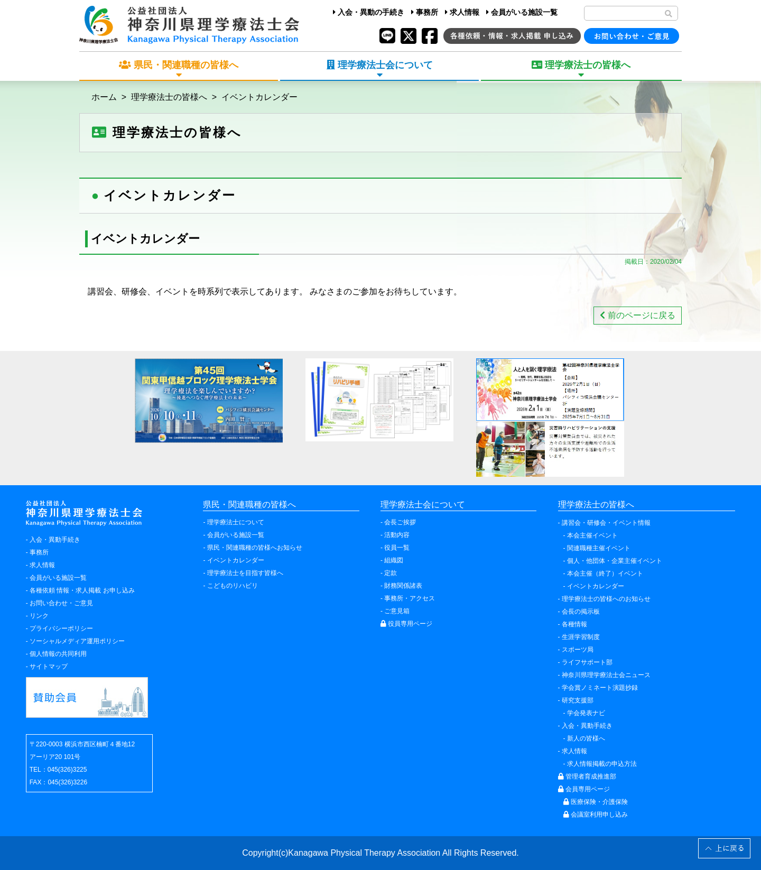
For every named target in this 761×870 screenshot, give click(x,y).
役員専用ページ (406, 623)
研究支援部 (577, 700)
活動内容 (397, 535)
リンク (39, 615)
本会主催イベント (592, 535)
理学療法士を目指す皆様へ (245, 573)
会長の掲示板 (581, 611)
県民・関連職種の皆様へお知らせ (254, 547)
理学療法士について (235, 522)
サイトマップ (49, 666)
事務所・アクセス (409, 598)
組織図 (393, 560)
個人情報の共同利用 (58, 654)
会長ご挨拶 (400, 522)
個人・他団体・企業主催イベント (614, 560)
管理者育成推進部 (587, 776)
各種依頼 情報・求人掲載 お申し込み (82, 590)
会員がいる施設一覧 (522, 12)
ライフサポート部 (587, 662)
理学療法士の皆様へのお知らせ (606, 599)
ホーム (104, 96)
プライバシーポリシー (61, 628)
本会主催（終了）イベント (605, 573)
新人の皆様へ (586, 738)
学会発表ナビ (586, 713)
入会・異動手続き (55, 539)
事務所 (424, 12)
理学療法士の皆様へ (169, 96)
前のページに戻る (637, 315)
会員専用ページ (584, 789)
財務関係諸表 (403, 585)
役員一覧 (397, 547)
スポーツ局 (577, 649)
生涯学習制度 (581, 637)
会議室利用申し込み (595, 814)
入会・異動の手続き (368, 12)
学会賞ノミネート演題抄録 (600, 687)
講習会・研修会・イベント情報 (606, 522)
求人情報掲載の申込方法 (602, 763)
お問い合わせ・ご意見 (61, 603)
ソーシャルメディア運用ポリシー (77, 641)
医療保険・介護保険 (595, 802)
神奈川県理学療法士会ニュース (606, 675)
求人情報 (462, 12)
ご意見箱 (397, 611)
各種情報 (574, 624)
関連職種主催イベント (598, 548)
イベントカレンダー (259, 96)
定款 (390, 573)
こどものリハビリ (232, 585)
